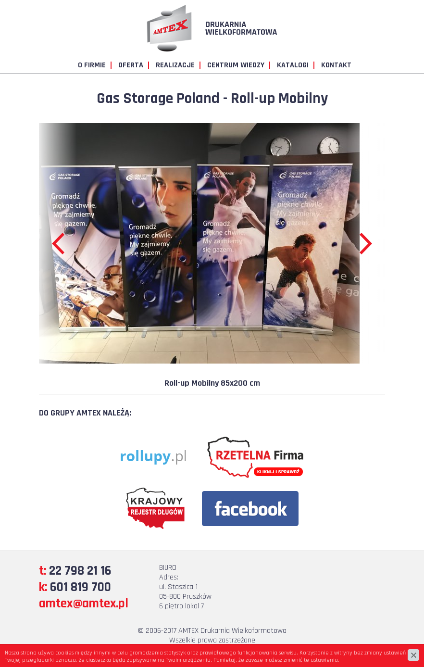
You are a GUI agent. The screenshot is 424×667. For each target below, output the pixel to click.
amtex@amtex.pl (83, 603)
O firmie (92, 65)
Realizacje (175, 65)
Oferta (130, 65)
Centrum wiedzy (235, 65)
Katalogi (293, 65)
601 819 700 (80, 587)
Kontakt (336, 65)
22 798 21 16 (80, 571)
